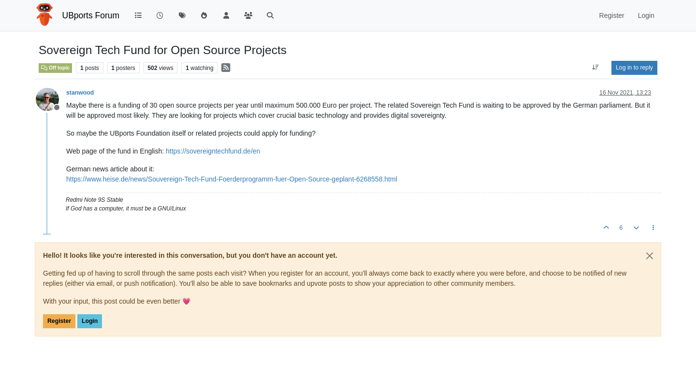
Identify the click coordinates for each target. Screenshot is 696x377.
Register (59, 321)
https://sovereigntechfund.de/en (213, 151)
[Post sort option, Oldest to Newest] (596, 67)
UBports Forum (91, 15)
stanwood (80, 92)
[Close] (649, 256)
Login (90, 321)
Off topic (55, 67)
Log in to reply (634, 67)
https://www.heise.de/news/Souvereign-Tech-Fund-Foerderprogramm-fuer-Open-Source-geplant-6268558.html (231, 179)
